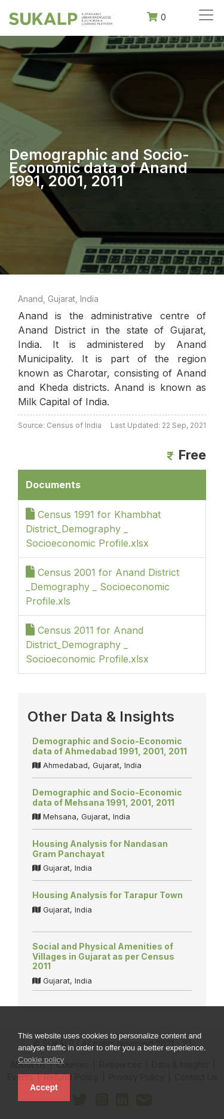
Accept (44, 1087)
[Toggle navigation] (206, 15)
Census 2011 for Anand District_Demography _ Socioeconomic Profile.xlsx (87, 644)
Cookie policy (41, 1059)
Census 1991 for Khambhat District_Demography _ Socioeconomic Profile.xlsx (93, 528)
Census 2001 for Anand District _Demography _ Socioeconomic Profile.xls (102, 586)
